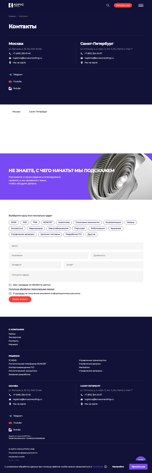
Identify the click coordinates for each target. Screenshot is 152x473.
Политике (97, 466)
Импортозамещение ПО (21, 367)
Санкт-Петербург (38, 111)
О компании (16, 329)
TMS (35, 222)
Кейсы (12, 334)
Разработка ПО (73, 234)
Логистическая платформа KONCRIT (27, 363)
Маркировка (35, 228)
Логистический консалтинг (23, 371)
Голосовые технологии (88, 222)
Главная (12, 16)
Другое (91, 234)
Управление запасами (22, 234)
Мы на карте (17, 62)
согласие (23, 284)
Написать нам (123, 5)
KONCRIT (47, 222)
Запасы (130, 222)
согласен (20, 293)
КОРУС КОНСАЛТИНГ (20, 449)
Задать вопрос (20, 299)
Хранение (116, 228)
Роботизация (98, 228)
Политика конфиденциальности (23, 453)
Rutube (14, 88)
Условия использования (36, 438)
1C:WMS (13, 360)
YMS (24, 222)
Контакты (23, 16)
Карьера (13, 344)
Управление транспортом (92, 360)
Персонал (79, 228)
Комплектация (113, 222)
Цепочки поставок (50, 234)
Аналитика (64, 222)
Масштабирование (58, 228)
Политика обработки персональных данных (31, 289)
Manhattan (84, 367)
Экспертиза (15, 337)
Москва (16, 111)
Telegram (15, 74)
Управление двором (90, 363)
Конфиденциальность (17, 438)
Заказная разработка (19, 374)
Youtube (15, 81)
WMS (13, 222)
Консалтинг (17, 228)
